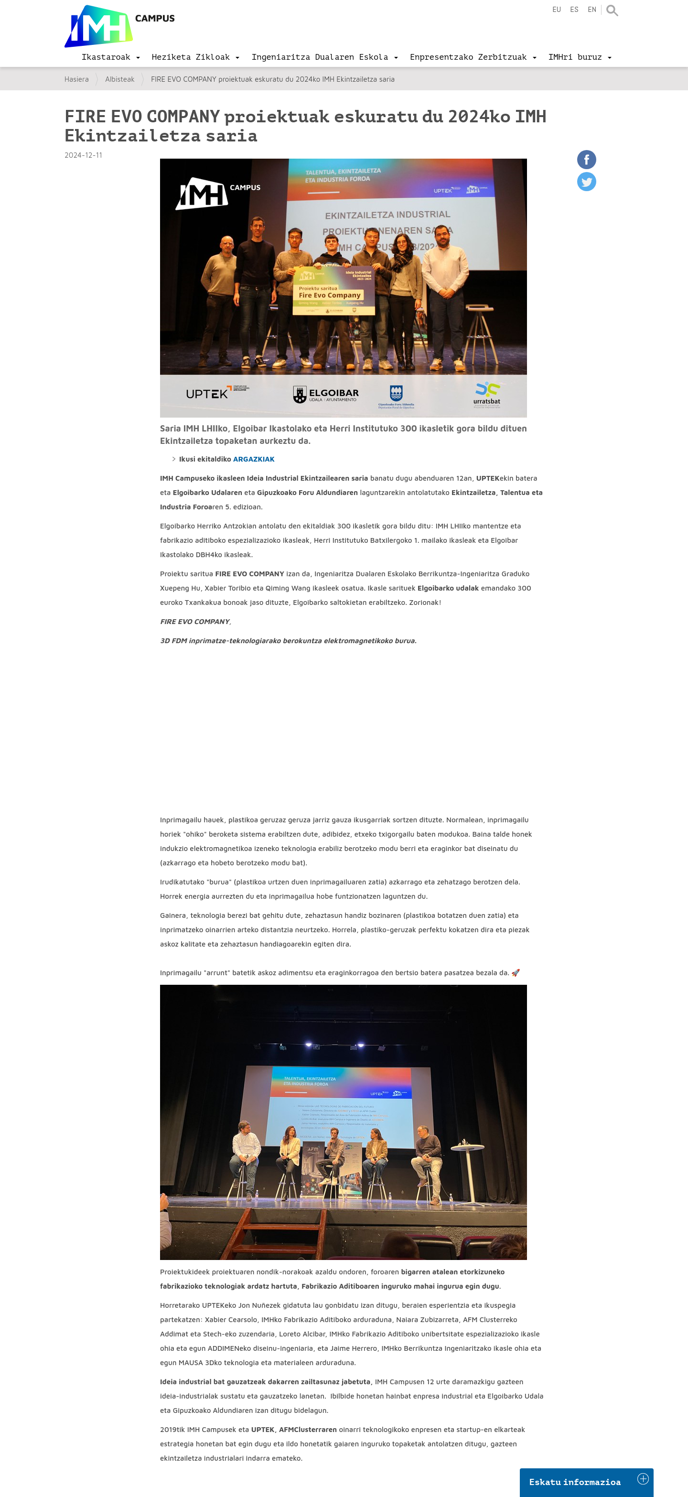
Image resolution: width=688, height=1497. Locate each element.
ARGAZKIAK (254, 459)
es (574, 10)
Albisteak (120, 79)
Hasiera (76, 79)
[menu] (111, 57)
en (592, 10)
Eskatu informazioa (575, 1482)
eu (556, 10)
